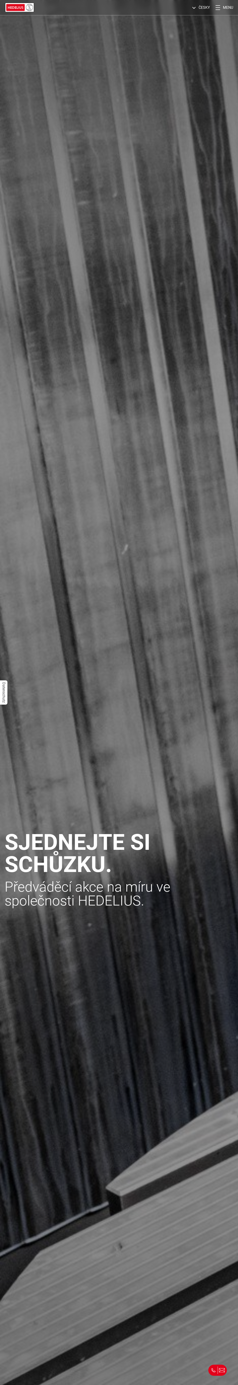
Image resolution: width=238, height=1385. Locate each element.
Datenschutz (4, 692)
